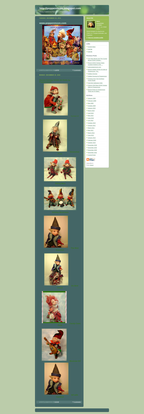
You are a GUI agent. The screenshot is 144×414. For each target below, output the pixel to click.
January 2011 (92, 125)
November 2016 (92, 145)
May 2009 (90, 103)
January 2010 (92, 108)
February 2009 (92, 101)
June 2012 (91, 135)
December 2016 (92, 147)
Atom (91, 165)
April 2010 (91, 113)
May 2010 (90, 115)
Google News (92, 47)
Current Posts (92, 155)
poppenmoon (100, 23)
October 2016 (92, 142)
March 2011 (91, 128)
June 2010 (91, 118)
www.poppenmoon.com (94, 67)
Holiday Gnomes (92, 73)
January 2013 (92, 137)
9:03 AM (56, 402)
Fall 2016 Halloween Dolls (95, 83)
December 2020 (92, 150)
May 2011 (90, 130)
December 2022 (92, 152)
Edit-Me (90, 49)
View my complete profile (95, 37)
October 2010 (92, 123)
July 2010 (90, 120)
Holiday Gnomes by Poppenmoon (97, 76)
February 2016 (92, 140)
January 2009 (92, 98)
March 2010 (91, 110)
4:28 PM (56, 70)
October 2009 (92, 105)
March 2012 (91, 133)
